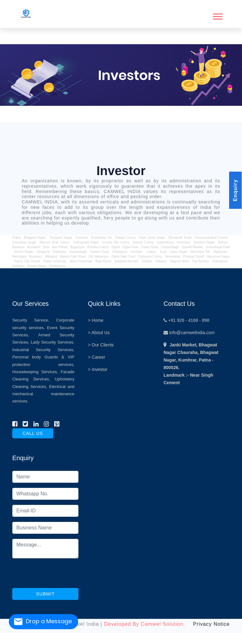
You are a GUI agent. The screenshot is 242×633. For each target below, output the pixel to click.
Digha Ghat (130, 247)
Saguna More (179, 261)
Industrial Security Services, (43, 349)
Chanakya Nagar (24, 242)
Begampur (77, 247)
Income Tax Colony (116, 242)
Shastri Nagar (37, 266)
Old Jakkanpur (98, 256)
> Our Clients (101, 344)
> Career (96, 357)
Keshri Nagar (23, 252)
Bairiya (223, 242)
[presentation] (60, 575)
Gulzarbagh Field (218, 247)
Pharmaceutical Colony (211, 237)
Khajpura (43, 252)
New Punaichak (81, 261)
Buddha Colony (98, 247)
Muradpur (36, 256)
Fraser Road (149, 247)
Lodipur (151, 252)
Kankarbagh (78, 252)
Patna (17, 237)
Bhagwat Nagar (35, 237)
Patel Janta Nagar (152, 237)
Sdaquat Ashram (126, 261)
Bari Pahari (59, 247)
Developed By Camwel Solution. (144, 624)
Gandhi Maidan (192, 247)
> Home (95, 320)
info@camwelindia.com (189, 332)
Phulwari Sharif (193, 256)
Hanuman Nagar (218, 256)
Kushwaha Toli (101, 237)
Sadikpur (18, 266)
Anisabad (33, 247)
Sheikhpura (57, 266)
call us (33, 433)
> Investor (97, 369)
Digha (116, 247)
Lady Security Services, (52, 342)
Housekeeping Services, (35, 371)
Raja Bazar (103, 261)
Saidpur (146, 261)
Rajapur (161, 261)
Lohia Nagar (178, 252)
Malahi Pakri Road (73, 256)
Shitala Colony (125, 237)
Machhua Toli (200, 252)
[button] (217, 15)
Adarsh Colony (143, 242)
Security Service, (30, 320)
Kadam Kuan (99, 252)
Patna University (54, 261)
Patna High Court (123, 256)
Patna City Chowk (27, 261)
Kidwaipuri (119, 252)
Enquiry (235, 190)
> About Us (99, 332)
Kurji (163, 252)
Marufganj (19, 256)
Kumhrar (82, 237)
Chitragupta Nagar (86, 242)
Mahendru (220, 252)
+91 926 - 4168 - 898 (186, 320)
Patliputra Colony (150, 256)
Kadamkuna (165, 242)
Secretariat (172, 256)
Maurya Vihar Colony (54, 242)
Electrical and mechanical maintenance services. (43, 394)
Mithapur (51, 256)
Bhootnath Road (179, 237)
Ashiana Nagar (204, 242)
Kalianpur (59, 252)
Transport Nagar (61, 237)
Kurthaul (136, 252)
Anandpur (184, 242)
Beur (46, 247)
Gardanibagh (170, 247)
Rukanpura (220, 261)
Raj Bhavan (201, 261)
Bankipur (18, 247)
